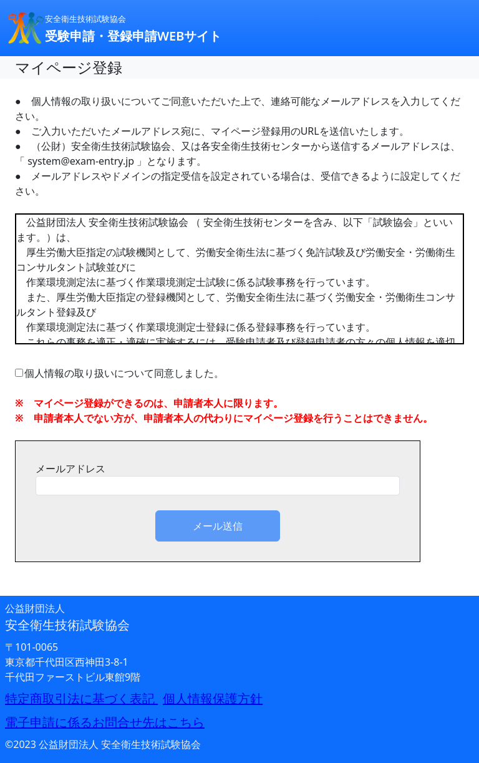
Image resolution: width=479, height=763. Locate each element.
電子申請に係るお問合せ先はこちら (105, 722)
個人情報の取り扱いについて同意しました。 (119, 373)
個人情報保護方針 (213, 698)
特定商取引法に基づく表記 (81, 698)
